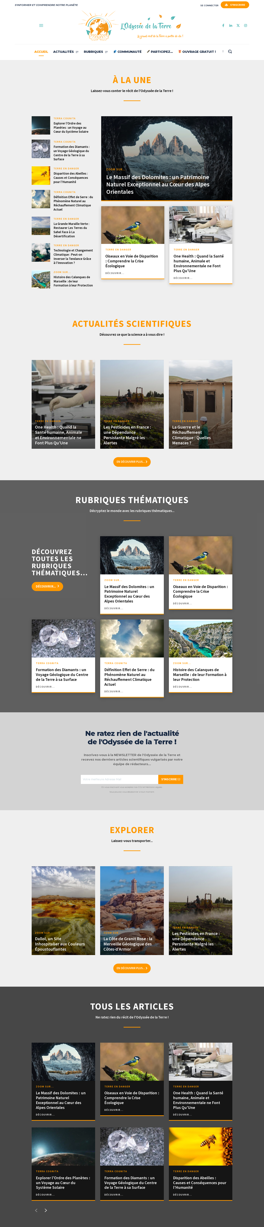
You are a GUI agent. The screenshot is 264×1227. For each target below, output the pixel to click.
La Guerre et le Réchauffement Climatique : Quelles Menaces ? (191, 435)
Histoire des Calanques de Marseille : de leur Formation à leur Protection (73, 281)
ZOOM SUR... (62, 272)
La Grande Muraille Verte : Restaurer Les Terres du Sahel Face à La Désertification (71, 230)
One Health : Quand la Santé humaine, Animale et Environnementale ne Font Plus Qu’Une (199, 263)
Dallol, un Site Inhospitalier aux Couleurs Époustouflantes (60, 944)
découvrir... (114, 273)
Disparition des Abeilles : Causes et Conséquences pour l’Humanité (71, 177)
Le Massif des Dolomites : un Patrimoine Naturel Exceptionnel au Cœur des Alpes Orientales (157, 184)
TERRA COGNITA (65, 118)
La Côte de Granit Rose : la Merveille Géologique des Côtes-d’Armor (128, 944)
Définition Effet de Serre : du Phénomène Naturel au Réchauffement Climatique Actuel (73, 203)
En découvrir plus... (132, 462)
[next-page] (46, 1210)
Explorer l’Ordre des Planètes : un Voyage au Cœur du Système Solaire (71, 127)
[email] (119, 779)
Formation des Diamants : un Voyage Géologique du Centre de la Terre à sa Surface (72, 153)
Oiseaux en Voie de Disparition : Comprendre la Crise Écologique (131, 260)
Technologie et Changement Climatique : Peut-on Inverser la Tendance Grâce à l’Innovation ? (73, 256)
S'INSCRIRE (170, 779)
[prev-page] (36, 1210)
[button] (230, 51)
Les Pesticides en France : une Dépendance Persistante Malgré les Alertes (127, 435)
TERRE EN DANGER (66, 168)
